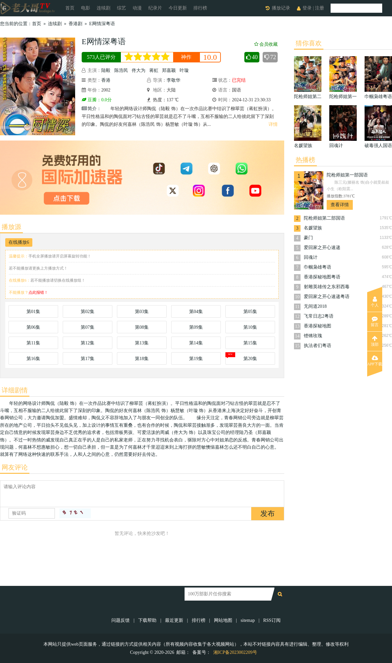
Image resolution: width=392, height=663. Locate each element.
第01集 (33, 311)
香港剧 (75, 23)
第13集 (142, 342)
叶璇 (184, 70)
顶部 (375, 341)
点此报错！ (38, 292)
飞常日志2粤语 (319, 316)
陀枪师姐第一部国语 (347, 175)
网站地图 (223, 620)
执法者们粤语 (317, 345)
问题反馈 (121, 620)
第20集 (250, 358)
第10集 (250, 327)
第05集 (250, 311)
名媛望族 (313, 227)
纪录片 (155, 8)
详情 (273, 124)
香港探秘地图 (317, 325)
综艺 (121, 8)
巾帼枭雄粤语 (317, 267)
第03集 (142, 311)
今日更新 (178, 8)
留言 (375, 321)
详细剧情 (15, 390)
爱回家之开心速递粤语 (327, 296)
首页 (69, 8)
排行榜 (200, 8)
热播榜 (305, 159)
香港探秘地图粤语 (322, 276)
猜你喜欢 (309, 43)
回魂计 (311, 257)
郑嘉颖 (169, 70)
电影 (85, 8)
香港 (105, 80)
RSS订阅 (272, 620)
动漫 (137, 8)
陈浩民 (121, 70)
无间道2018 (315, 306)
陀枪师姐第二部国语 (324, 218)
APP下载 (374, 360)
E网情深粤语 (102, 23)
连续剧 (103, 8)
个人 (375, 301)
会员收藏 (266, 44)
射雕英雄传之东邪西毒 (327, 286)
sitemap (247, 620)
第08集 (142, 327)
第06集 (33, 327)
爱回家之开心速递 (322, 247)
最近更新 (174, 620)
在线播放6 (18, 242)
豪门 (308, 237)
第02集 (87, 311)
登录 (307, 8)
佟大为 (138, 70)
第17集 (87, 358)
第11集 (33, 342)
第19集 (196, 358)
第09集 (196, 327)
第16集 (33, 358)
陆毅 (105, 70)
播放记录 (281, 8)
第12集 (87, 342)
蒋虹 (153, 70)
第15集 (250, 342)
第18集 (142, 358)
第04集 (196, 311)
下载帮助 (147, 620)
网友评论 (15, 467)
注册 (319, 8)
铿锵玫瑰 (313, 335)
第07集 (87, 327)
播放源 (11, 226)
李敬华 (173, 80)
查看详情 (340, 204)
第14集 (196, 342)
